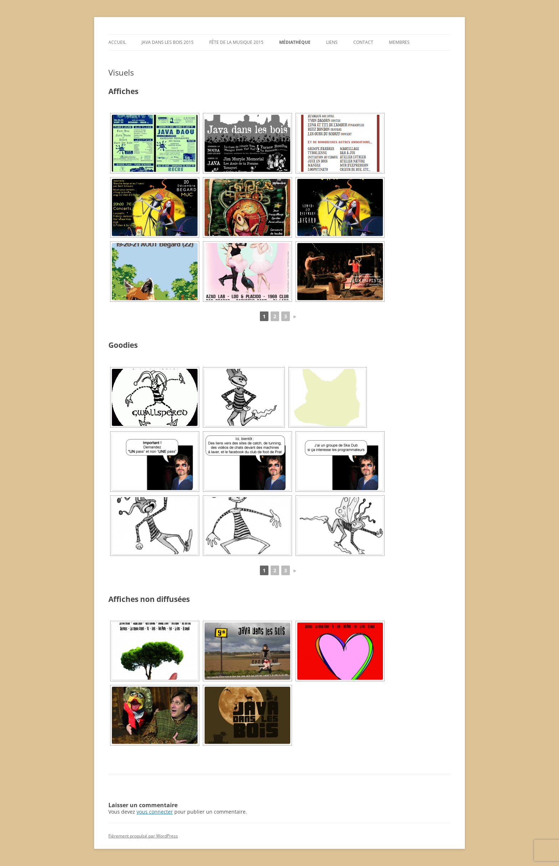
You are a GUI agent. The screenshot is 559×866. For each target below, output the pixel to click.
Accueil (117, 42)
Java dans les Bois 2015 (168, 42)
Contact (363, 42)
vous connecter (155, 811)
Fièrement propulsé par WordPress (143, 836)
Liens (332, 42)
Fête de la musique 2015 (236, 42)
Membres (399, 42)
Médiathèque (295, 42)
